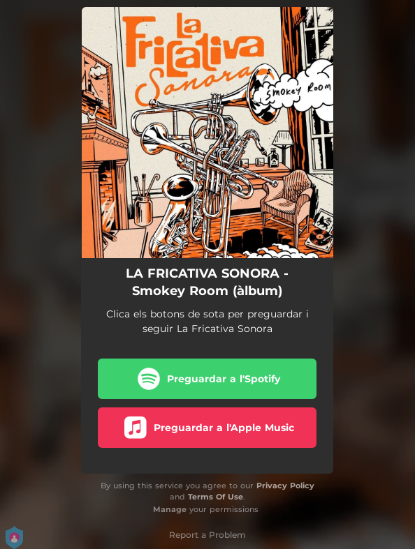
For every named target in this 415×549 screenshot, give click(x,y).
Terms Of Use (215, 497)
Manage (170, 509)
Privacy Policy (285, 485)
